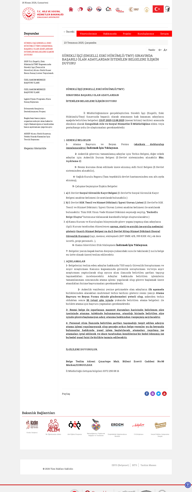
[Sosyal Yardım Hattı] (99, 9)
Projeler (127, 33)
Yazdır (151, 49)
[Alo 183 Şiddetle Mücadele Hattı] (89, 9)
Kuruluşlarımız (146, 33)
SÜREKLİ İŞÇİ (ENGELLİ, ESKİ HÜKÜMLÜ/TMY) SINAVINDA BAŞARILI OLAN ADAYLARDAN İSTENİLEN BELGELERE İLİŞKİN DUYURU (39, 49)
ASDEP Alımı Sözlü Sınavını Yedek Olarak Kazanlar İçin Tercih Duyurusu (37, 136)
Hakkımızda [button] (110, 33)
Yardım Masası (148, 465)
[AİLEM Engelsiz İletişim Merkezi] (120, 10)
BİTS (134, 465)
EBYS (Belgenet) (120, 465)
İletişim (164, 33)
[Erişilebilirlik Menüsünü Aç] (188, 485)
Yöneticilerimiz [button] (88, 33)
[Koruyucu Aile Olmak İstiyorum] (109, 9)
